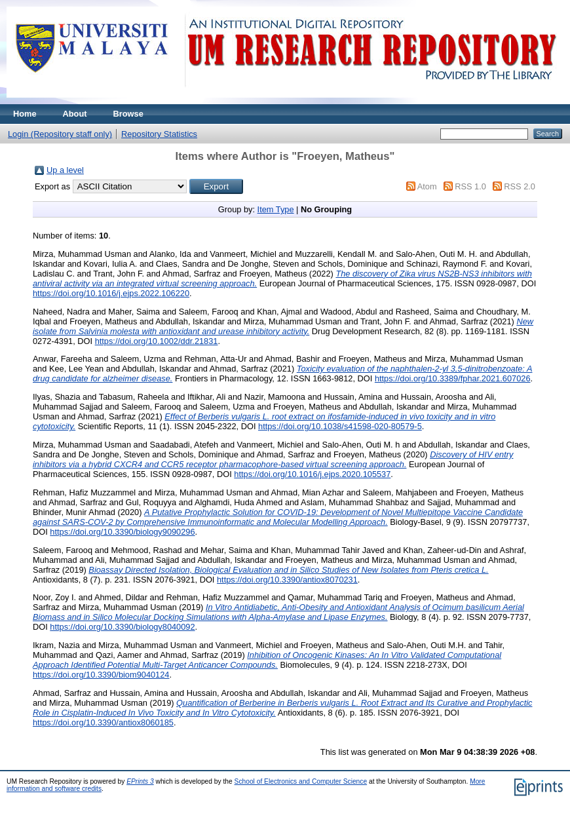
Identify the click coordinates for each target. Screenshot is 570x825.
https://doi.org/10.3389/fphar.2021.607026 (453, 378)
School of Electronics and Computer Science (301, 781)
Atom (427, 186)
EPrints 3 (140, 781)
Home (25, 114)
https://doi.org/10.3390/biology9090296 (122, 532)
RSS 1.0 (470, 186)
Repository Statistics (159, 134)
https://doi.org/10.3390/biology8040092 (122, 627)
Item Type (275, 209)
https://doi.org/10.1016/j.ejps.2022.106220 (111, 293)
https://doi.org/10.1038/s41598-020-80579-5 (340, 426)
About (75, 114)
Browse (128, 114)
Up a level (65, 170)
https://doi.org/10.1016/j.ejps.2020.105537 (312, 474)
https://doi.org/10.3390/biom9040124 (101, 675)
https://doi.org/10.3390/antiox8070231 (287, 580)
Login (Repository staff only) (60, 134)
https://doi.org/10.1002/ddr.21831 (156, 341)
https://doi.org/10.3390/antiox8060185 (103, 722)
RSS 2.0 (519, 186)
